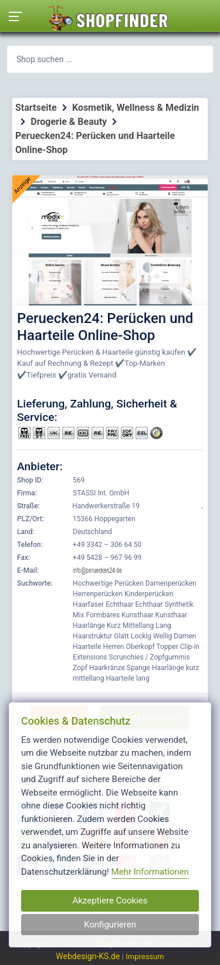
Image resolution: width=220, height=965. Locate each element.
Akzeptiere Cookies (109, 900)
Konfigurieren (110, 924)
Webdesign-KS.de (89, 956)
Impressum (145, 956)
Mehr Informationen (150, 872)
